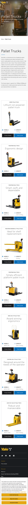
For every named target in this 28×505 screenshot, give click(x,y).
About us (3, 471)
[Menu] (26, 2)
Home (2, 39)
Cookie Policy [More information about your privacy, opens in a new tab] (23, 492)
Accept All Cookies (14, 503)
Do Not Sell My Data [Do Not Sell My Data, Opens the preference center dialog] (14, 495)
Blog (2, 476)
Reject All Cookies (14, 499)
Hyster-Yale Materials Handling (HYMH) (9, 474)
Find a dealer (4, 463)
